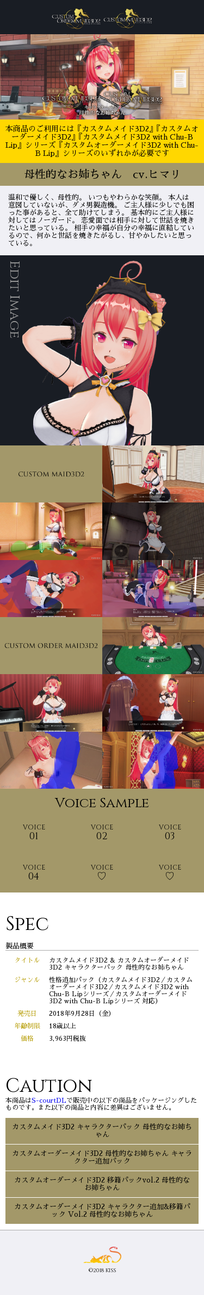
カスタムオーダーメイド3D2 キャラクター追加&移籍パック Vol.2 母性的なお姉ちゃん (102, 1210)
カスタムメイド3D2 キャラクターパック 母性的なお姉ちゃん (102, 1130)
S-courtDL (49, 1100)
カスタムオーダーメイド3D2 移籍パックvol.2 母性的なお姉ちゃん (102, 1184)
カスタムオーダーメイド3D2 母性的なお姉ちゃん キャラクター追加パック (102, 1157)
